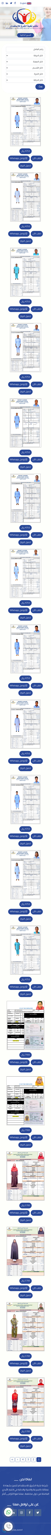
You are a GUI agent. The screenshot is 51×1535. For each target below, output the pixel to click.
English (25, 3)
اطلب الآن (37, 158)
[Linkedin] (13, 1512)
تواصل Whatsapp (18, 158)
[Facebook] (29, 1512)
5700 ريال (25, 1205)
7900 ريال (25, 1054)
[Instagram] (21, 1512)
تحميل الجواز (25, 165)
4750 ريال (25, 151)
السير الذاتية (25, 35)
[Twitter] (37, 1512)
